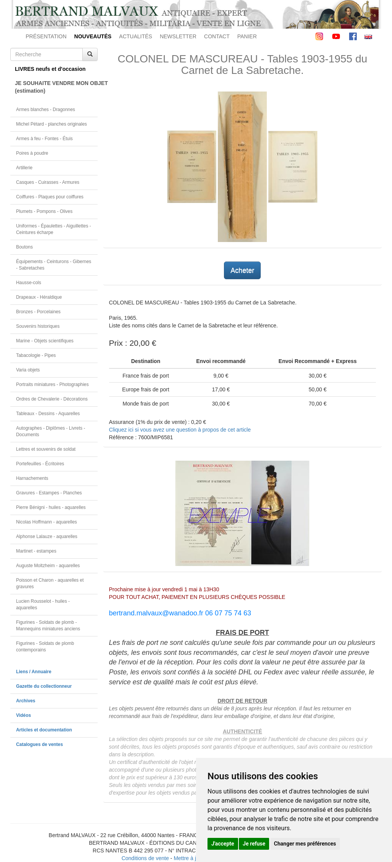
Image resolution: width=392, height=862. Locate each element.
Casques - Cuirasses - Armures (47, 182)
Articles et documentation (44, 730)
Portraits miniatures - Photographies (52, 384)
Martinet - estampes (36, 551)
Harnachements (32, 478)
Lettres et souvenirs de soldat (45, 449)
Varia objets (28, 370)
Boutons (24, 247)
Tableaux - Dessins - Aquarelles (48, 413)
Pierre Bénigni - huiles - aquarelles (51, 507)
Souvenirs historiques (38, 326)
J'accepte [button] (222, 844)
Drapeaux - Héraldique (39, 297)
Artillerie (24, 167)
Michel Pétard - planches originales (51, 124)
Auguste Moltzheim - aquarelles (48, 565)
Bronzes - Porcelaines (38, 311)
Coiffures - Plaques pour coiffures (49, 197)
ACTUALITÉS (135, 36)
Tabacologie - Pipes (36, 355)
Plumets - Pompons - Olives (44, 211)
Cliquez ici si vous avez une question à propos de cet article (180, 430)
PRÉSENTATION (46, 36)
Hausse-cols (28, 282)
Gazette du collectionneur (44, 686)
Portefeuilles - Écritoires (40, 463)
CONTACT (217, 36)
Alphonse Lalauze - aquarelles (46, 536)
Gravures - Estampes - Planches (49, 493)
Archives (25, 700)
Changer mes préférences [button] (305, 844)
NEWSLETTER (178, 36)
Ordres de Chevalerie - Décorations (52, 399)
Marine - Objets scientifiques (45, 340)
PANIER (247, 36)
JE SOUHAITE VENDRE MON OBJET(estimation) (56, 87)
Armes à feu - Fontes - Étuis (44, 138)
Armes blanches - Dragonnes (45, 109)
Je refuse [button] (254, 844)
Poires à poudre (32, 153)
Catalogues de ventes (39, 744)
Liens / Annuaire (33, 671)
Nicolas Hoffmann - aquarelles (46, 522)
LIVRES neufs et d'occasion (50, 69)
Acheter (242, 270)
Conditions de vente (145, 858)
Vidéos (23, 715)
